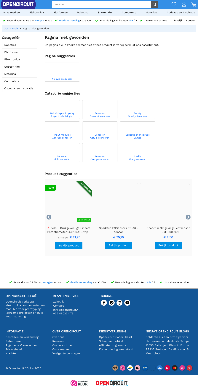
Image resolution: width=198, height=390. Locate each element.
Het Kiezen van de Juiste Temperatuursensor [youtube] (169, 341)
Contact (190, 20)
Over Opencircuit (66, 331)
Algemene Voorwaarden (22, 345)
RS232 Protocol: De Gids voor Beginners (169, 349)
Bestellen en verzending (22, 337)
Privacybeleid (14, 349)
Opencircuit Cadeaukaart (115, 337)
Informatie (14, 331)
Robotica (82, 12)
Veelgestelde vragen (66, 353)
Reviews (58, 341)
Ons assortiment (63, 345)
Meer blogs (153, 353)
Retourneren (14, 341)
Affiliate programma (112, 345)
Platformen (60, 12)
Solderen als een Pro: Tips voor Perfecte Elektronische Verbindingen (169, 337)
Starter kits (105, 12)
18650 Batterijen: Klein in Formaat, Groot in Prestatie (169, 345)
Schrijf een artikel (111, 341)
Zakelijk (178, 20)
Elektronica (36, 12)
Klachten (11, 353)
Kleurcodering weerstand (116, 349)
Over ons (58, 337)
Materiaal (151, 12)
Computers (129, 12)
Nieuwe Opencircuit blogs (167, 331)
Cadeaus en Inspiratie (181, 12)
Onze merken (11, 12)
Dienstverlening (112, 331)
